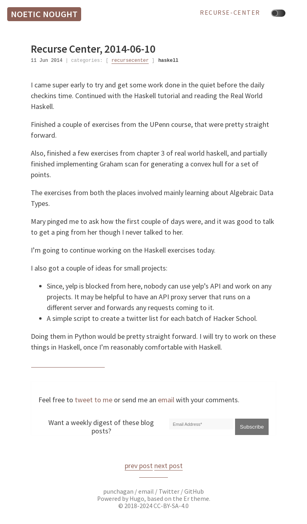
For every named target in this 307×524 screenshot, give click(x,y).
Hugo (137, 498)
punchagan (119, 491)
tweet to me (93, 399)
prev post (139, 465)
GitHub (194, 491)
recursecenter (130, 60)
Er (186, 498)
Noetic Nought (44, 14)
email (166, 399)
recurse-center (230, 12)
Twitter (169, 491)
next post (168, 465)
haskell (168, 60)
